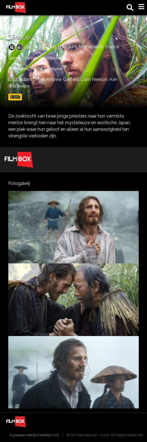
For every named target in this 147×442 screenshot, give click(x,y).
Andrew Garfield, (63, 79)
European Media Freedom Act (34, 435)
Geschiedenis (51, 58)
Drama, (30, 58)
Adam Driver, (33, 79)
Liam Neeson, (95, 79)
